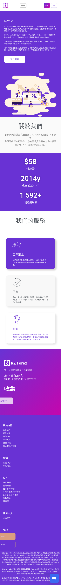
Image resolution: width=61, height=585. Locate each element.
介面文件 (7, 518)
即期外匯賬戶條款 (10, 495)
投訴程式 (7, 501)
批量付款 (7, 443)
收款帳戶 (7, 430)
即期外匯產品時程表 (11, 492)
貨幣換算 (7, 436)
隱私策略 (7, 498)
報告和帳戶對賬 (9, 446)
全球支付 (7, 439)
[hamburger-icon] (23, 5)
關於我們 (7, 482)
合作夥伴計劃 (8, 489)
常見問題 (7, 466)
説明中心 (7, 462)
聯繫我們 (7, 485)
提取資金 (7, 433)
